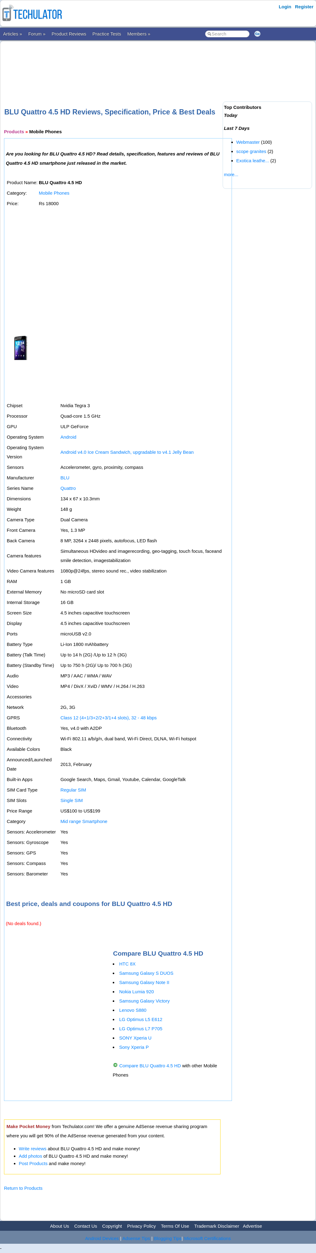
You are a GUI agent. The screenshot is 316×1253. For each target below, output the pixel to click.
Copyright (112, 1226)
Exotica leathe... (252, 160)
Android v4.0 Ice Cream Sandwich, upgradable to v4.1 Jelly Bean (127, 452)
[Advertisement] (116, 64)
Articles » (12, 33)
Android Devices (102, 1238)
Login (285, 6)
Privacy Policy (141, 1226)
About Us (59, 1226)
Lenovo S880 (132, 1010)
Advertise (252, 1226)
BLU (64, 477)
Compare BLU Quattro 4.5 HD (150, 1065)
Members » (138, 33)
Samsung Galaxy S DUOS (146, 973)
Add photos (30, 1156)
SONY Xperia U (135, 1037)
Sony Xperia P (134, 1047)
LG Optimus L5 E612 (140, 1019)
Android (68, 437)
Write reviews (33, 1148)
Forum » (37, 33)
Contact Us (85, 1226)
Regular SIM (73, 789)
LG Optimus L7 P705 (140, 1028)
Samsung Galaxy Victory (144, 1000)
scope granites (251, 151)
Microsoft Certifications (207, 1238)
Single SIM (71, 800)
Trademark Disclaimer (216, 1226)
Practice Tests (106, 33)
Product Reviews (69, 33)
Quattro (68, 488)
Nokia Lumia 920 (136, 991)
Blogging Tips (168, 1238)
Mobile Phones (54, 193)
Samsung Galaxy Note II (144, 982)
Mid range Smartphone (83, 821)
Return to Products (23, 1188)
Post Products (33, 1163)
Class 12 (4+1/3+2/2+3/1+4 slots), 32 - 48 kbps (108, 717)
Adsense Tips (136, 1238)
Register (304, 6)
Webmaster (248, 142)
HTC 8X (127, 963)
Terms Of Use (175, 1226)
